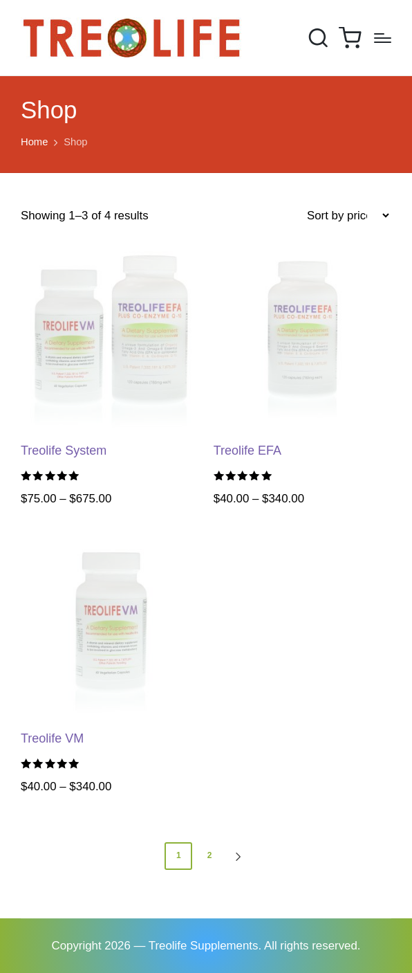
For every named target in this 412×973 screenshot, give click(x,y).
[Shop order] (347, 216)
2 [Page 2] (209, 855)
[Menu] (382, 38)
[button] (240, 856)
